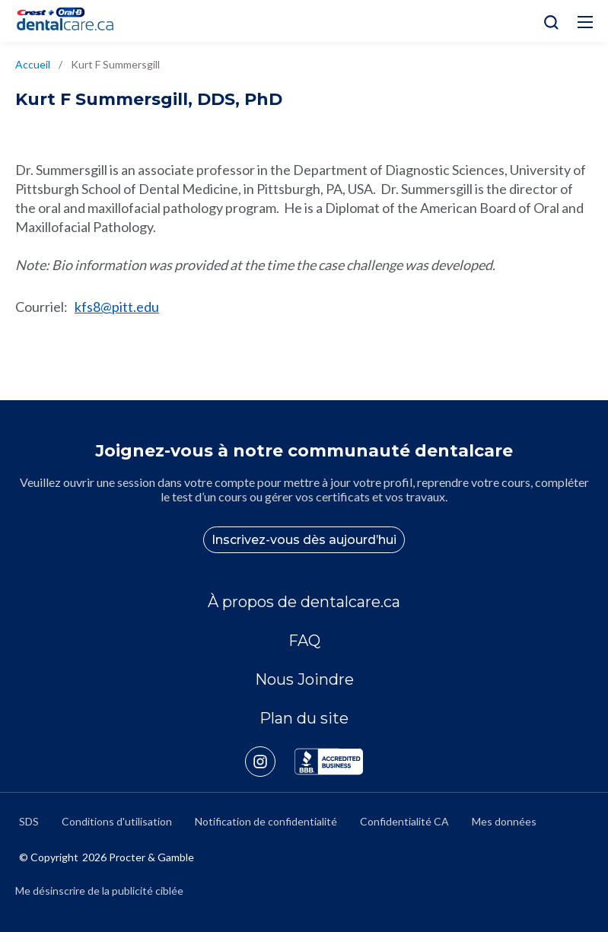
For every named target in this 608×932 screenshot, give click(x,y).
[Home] (71, 21)
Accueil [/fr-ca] (32, 64)
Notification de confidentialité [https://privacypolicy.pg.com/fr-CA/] (266, 821)
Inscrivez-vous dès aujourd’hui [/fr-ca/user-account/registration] (304, 540)
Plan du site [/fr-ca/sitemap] (304, 718)
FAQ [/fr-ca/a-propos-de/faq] (304, 640)
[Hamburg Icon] (585, 22)
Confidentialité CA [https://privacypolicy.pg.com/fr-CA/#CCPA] (404, 821)
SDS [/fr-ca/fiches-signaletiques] (29, 821)
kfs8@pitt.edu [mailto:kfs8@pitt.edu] (117, 306)
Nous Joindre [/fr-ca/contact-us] (304, 679)
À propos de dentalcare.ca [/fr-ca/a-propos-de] (304, 602)
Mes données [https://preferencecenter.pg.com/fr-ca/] (504, 821)
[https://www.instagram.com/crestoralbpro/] (269, 761)
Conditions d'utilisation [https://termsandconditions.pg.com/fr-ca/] (117, 821)
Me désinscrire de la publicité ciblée (99, 890)
